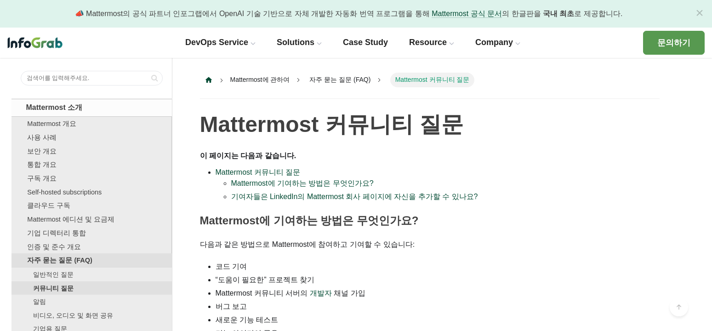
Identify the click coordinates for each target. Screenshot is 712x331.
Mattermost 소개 (54, 107)
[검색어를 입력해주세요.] (92, 78)
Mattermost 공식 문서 (467, 13)
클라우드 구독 (48, 205)
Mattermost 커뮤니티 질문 (331, 124)
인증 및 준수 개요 (54, 247)
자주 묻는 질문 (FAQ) (59, 260)
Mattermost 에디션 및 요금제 (70, 219)
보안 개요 (42, 151)
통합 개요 (42, 164)
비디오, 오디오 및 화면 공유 (73, 315)
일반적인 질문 (53, 274)
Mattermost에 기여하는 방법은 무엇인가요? (302, 183)
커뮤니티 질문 (53, 288)
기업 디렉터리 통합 (56, 233)
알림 (39, 301)
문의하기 (673, 42)
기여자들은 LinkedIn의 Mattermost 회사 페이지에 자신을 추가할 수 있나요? (354, 196)
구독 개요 (42, 178)
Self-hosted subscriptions (64, 192)
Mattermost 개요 (51, 123)
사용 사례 (42, 137)
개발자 (321, 293)
